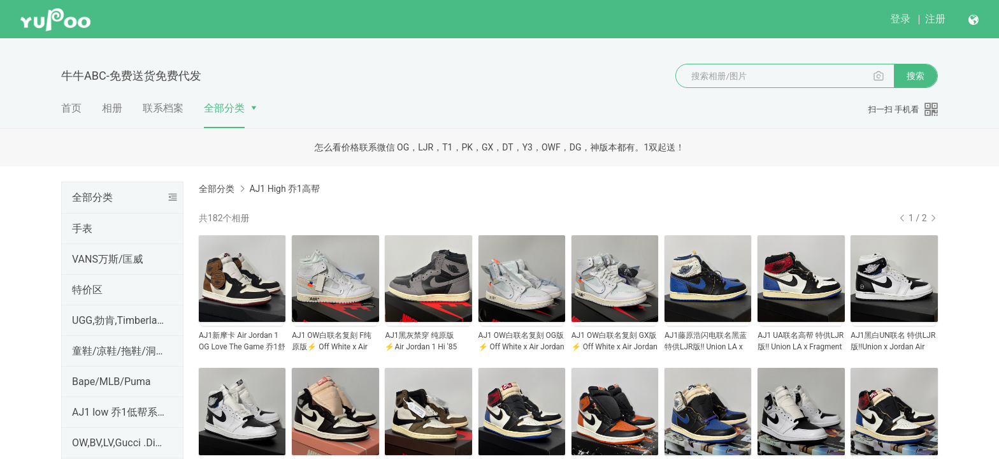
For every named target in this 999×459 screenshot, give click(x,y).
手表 (82, 228)
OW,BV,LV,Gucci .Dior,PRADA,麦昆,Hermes (120, 443)
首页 (71, 108)
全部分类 (224, 108)
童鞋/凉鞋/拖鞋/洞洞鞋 (120, 351)
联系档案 (163, 108)
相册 (112, 108)
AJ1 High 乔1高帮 (284, 189)
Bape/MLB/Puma (111, 381)
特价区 (87, 290)
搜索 (915, 76)
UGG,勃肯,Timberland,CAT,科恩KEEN (120, 320)
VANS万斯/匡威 (107, 259)
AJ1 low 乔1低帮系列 (120, 412)
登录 (900, 19)
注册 (935, 19)
